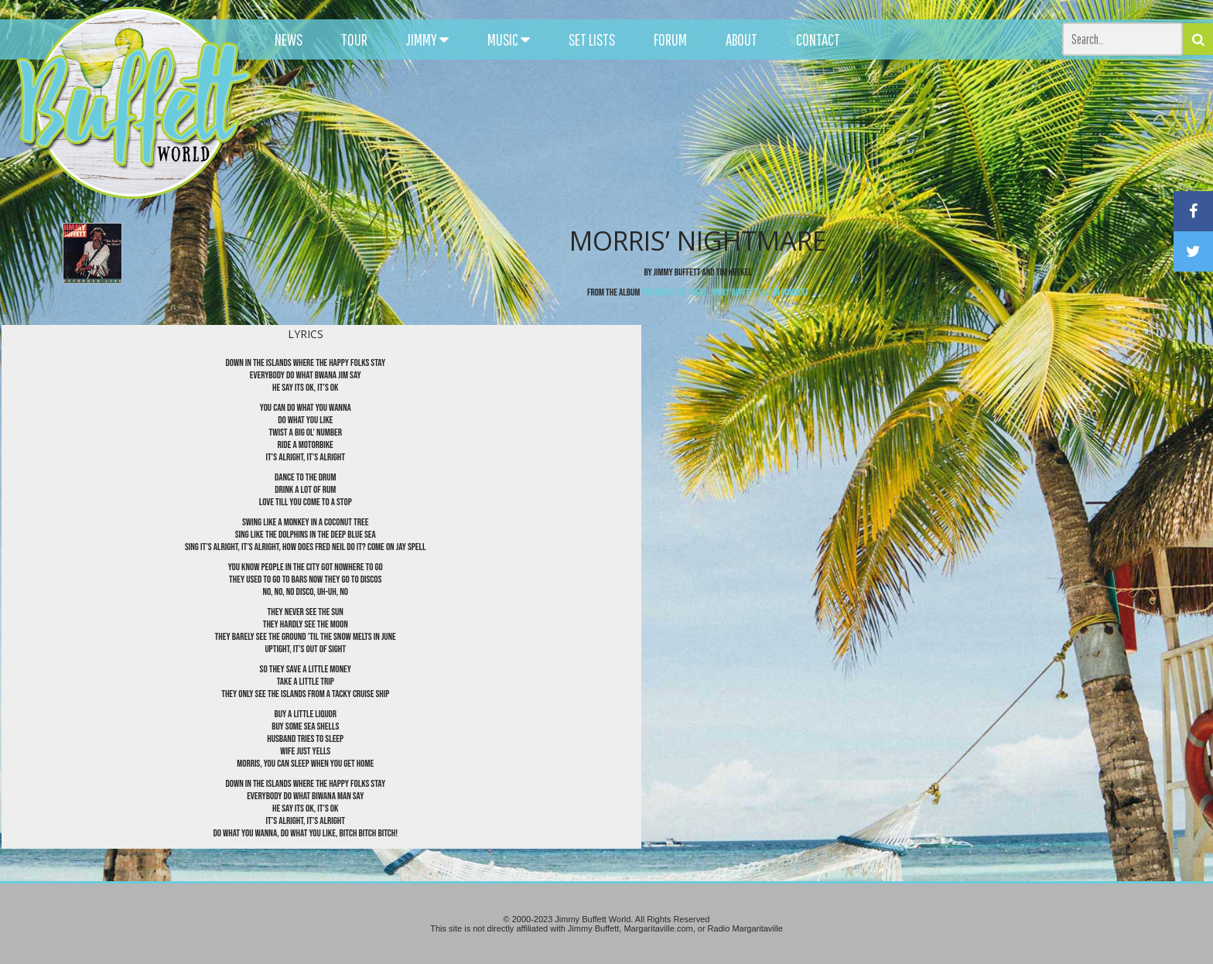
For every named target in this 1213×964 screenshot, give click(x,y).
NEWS (288, 39)
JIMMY (427, 39)
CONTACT (818, 39)
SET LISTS (592, 39)
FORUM (670, 39)
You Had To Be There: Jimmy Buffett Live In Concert (724, 292)
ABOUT (741, 39)
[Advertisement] (749, 139)
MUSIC (508, 39)
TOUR (354, 39)
